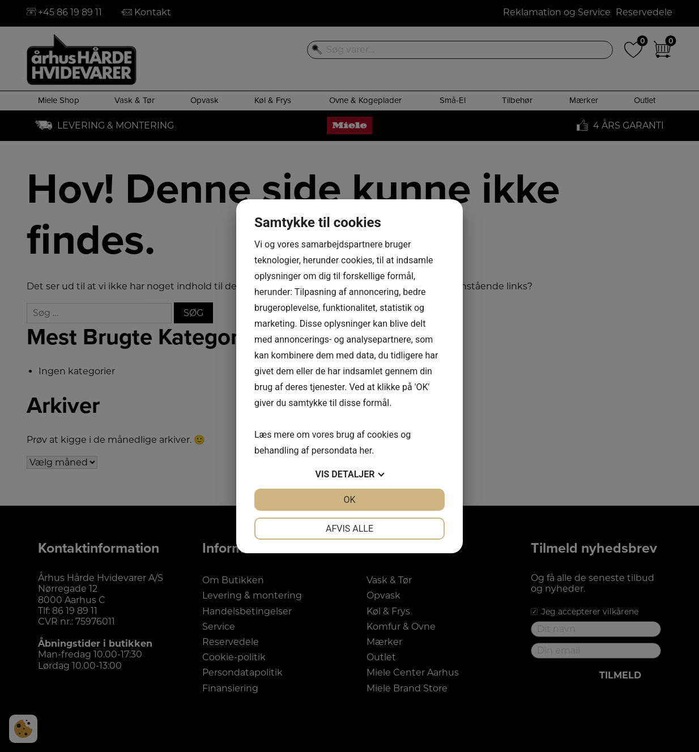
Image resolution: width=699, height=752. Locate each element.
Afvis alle (349, 528)
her (365, 450)
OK (349, 499)
